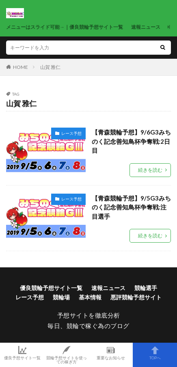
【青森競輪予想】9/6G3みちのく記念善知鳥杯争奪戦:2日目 (131, 141)
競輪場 (61, 297)
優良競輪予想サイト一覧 (51, 287)
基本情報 (90, 297)
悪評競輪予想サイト (136, 297)
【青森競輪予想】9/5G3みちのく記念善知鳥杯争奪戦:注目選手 (131, 207)
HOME (20, 67)
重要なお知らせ (110, 353)
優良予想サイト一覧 (22, 353)
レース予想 (71, 133)
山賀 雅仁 (50, 67)
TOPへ (155, 353)
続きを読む (150, 170)
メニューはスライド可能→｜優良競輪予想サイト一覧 (64, 27)
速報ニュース (145, 27)
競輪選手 (145, 287)
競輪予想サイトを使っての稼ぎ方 (66, 355)
